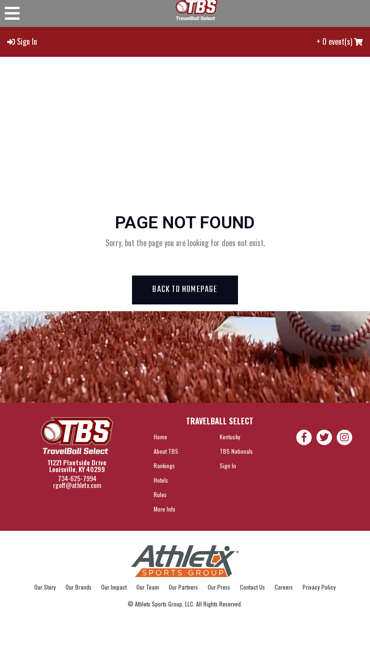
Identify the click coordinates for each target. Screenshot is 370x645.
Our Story (45, 587)
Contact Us (252, 587)
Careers (284, 587)
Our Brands (79, 587)
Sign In (27, 41)
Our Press (219, 587)
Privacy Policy (319, 587)
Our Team (147, 587)
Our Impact (114, 587)
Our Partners (183, 587)
